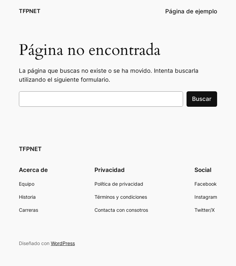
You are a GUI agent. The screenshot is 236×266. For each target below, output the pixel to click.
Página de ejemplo (191, 11)
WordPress (63, 243)
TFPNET (30, 11)
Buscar (202, 98)
